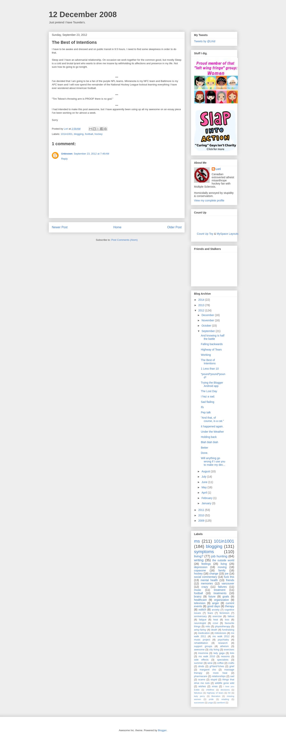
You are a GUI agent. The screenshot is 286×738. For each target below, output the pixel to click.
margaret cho (208, 669)
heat (215, 619)
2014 (201, 299)
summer (198, 663)
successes (199, 702)
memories (207, 583)
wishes (202, 686)
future (211, 596)
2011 (201, 509)
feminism (224, 613)
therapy (229, 606)
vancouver (228, 583)
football (89, 134)
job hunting (219, 556)
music (197, 589)
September (208, 331)
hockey (98, 134)
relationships (219, 676)
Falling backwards (212, 344)
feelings (206, 563)
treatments (220, 593)
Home (117, 227)
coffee (220, 663)
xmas (215, 686)
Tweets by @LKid (204, 41)
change (213, 573)
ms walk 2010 (207, 656)
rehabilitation (201, 643)
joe (227, 573)
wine (210, 663)
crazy (204, 586)
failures (222, 586)
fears (210, 613)
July (204, 476)
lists (232, 653)
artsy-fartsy (200, 629)
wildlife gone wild (224, 683)
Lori (218, 168)
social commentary (205, 576)
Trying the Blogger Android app (212, 384)
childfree (210, 690)
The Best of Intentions (208, 361)
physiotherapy (222, 626)
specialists (222, 659)
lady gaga (219, 653)
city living (214, 649)
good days (213, 606)
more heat (220, 673)
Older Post (174, 227)
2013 (201, 305)
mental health (209, 580)
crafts (231, 663)
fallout (231, 616)
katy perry (199, 696)
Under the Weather (212, 431)
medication (204, 633)
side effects (201, 659)
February (207, 498)
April (204, 492)
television (199, 603)
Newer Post (60, 227)
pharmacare (200, 676)
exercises (229, 649)
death (214, 629)
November (208, 320)
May (204, 487)
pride (211, 699)
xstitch (202, 609)
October (206, 325)
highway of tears (215, 693)
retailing (225, 699)
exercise (217, 616)
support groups (203, 646)
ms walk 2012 (221, 636)
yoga (210, 702)
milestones (220, 633)
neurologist (200, 623)
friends (230, 580)
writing (199, 560)
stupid (214, 679)
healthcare (200, 599)
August (206, 471)
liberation (215, 696)
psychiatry (223, 639)
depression (200, 567)
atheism (224, 646)
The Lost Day (209, 391)
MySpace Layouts (227, 233)
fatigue (202, 619)
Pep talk (206, 412)
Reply (64, 158)
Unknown (67, 153)
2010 (201, 515)
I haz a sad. (208, 396)
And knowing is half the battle (212, 337)
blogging (79, 134)
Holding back (209, 436)
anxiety (216, 609)
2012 (201, 310)
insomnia (203, 653)
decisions (225, 690)
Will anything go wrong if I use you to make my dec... (213, 461)
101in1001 (67, 134)
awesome (199, 649)
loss (227, 619)
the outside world (223, 560)
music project (202, 639)
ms (197, 541)
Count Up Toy (205, 233)
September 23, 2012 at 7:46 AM (91, 153)
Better (204, 447)
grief (232, 666)
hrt (229, 693)
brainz (197, 596)
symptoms (204, 551)
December (208, 315)
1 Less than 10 (210, 368)
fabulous (198, 693)
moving (222, 567)
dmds (201, 666)
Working (206, 354)
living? (198, 556)
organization (221, 599)
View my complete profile (209, 200)
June (204, 482)
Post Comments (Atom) (124, 239)
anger (215, 603)
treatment (219, 589)
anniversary (200, 616)
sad (232, 676)
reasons (225, 656)
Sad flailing (207, 401)
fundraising (228, 629)
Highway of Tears (211, 349)
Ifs (202, 407)
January (206, 503)
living (224, 563)
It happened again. (212, 426)
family (222, 570)
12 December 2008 (83, 14)
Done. (204, 452)
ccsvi (215, 623)
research (223, 643)
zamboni (221, 702)
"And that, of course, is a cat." (212, 419)
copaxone (200, 570)
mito (208, 626)
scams (201, 679)
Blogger (162, 730)
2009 (201, 520)
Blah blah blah (209, 442)
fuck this (229, 576)
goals (225, 596)
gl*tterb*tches (216, 666)
